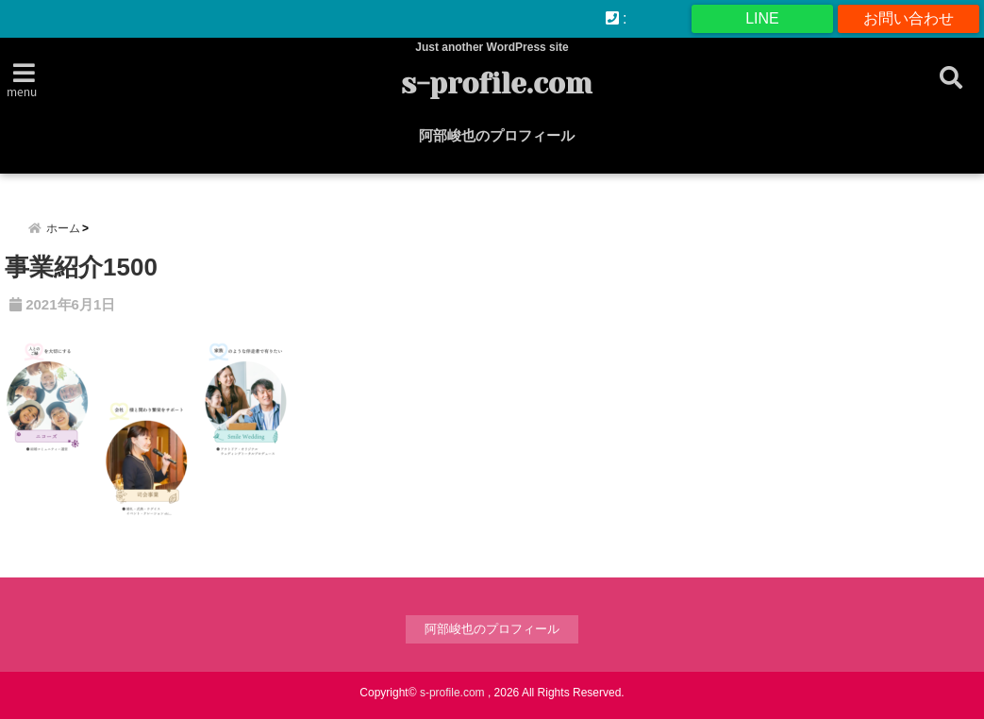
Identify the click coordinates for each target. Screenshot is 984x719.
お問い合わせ (908, 18)
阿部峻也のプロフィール (497, 135)
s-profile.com (496, 84)
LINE (762, 18)
